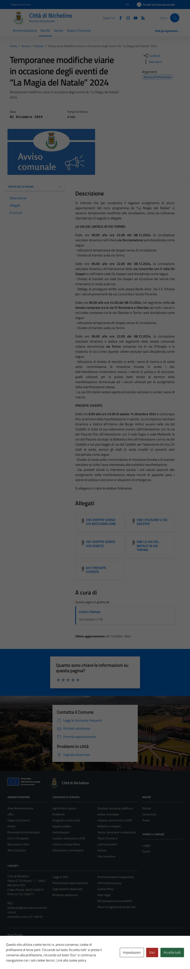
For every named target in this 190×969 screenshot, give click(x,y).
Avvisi (146, 820)
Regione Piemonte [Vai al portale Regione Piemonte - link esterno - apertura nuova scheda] (21, 4)
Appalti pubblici (61, 826)
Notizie (146, 808)
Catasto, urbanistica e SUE (68, 838)
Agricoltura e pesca (64, 808)
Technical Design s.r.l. (33, 958)
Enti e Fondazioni (18, 838)
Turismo (102, 850)
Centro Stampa (90, 611)
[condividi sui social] (151, 56)
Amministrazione (25, 30)
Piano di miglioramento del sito (116, 907)
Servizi (58, 30)
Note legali (104, 895)
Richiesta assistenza (65, 895)
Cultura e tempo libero (66, 844)
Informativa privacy (109, 883)
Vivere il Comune (79, 30)
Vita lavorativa (106, 856)
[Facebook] (119, 17)
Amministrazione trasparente (115, 877)
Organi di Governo (18, 820)
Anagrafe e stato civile (66, 820)
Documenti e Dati (18, 844)
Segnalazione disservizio (67, 889)
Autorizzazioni (61, 832)
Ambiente (58, 814)
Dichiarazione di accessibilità (114, 901)
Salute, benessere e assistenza (116, 832)
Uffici (10, 814)
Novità (45, 30)
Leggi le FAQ (60, 877)
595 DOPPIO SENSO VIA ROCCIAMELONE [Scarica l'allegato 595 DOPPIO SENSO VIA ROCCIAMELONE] (101, 521)
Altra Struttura (16, 850)
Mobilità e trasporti (109, 826)
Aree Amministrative (20, 808)
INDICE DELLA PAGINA (35, 186)
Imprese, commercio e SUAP (114, 820)
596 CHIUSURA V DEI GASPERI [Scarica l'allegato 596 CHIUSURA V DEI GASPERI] (152, 521)
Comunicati (149, 814)
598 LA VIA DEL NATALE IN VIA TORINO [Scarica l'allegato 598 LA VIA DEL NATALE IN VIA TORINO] (148, 545)
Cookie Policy (105, 889)
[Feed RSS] (141, 17)
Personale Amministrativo (23, 832)
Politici (11, 826)
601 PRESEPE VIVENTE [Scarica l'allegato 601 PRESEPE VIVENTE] (96, 569)
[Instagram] (126, 17)
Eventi (146, 851)
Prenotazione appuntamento (70, 883)
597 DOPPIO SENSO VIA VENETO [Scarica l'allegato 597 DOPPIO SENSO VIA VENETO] (100, 543)
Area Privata (15, 934)
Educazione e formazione (67, 850)
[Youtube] (134, 17)
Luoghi (146, 845)
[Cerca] (174, 17)
